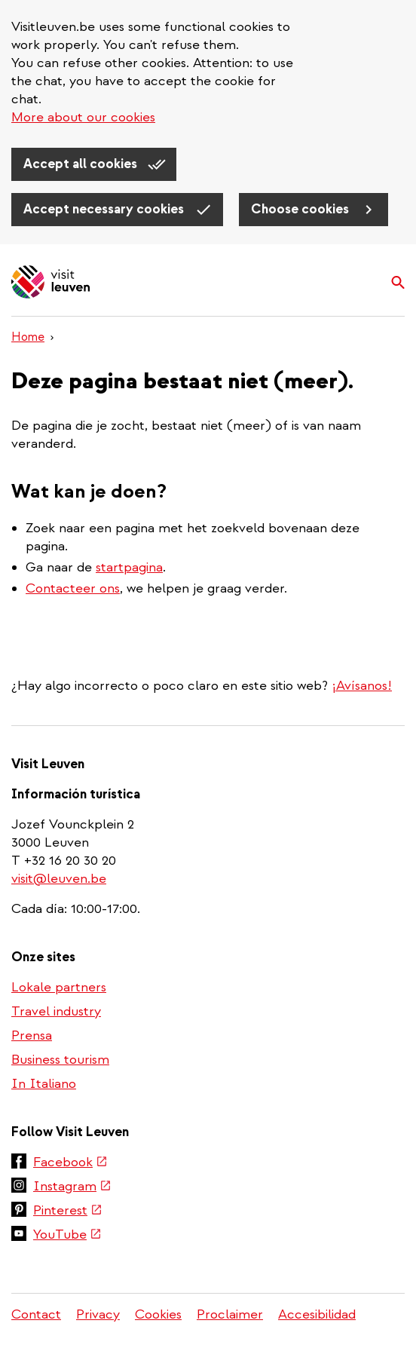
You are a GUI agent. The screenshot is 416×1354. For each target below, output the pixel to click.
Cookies (158, 1314)
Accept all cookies (81, 164)
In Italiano (43, 1083)
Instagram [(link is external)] (72, 1186)
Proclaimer (230, 1314)
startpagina (129, 567)
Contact (36, 1314)
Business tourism (60, 1059)
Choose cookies (301, 209)
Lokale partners (58, 987)
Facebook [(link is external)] (70, 1162)
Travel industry (56, 1011)
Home (27, 337)
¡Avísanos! (362, 685)
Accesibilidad (317, 1314)
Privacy (98, 1314)
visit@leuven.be (58, 878)
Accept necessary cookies (105, 209)
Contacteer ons (73, 588)
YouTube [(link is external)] (67, 1234)
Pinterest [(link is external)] (67, 1210)
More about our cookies (83, 117)
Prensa (31, 1035)
